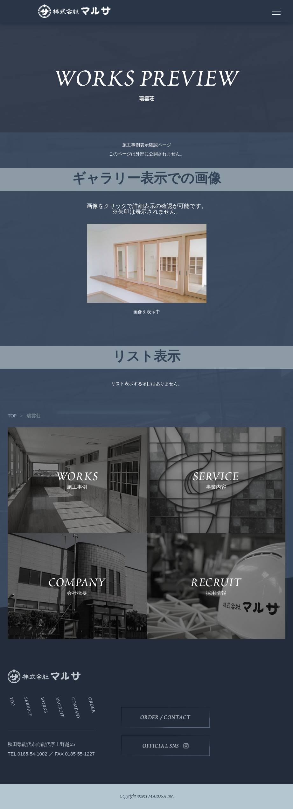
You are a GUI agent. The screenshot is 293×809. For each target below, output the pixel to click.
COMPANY (76, 708)
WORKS (44, 705)
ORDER (91, 705)
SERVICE (28, 707)
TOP (12, 415)
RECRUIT (60, 707)
